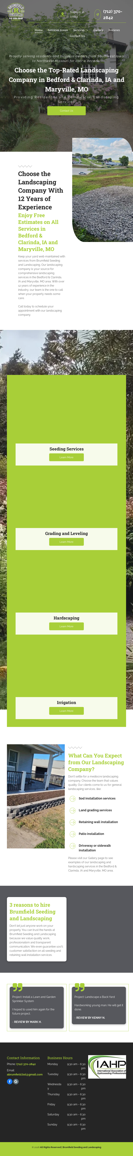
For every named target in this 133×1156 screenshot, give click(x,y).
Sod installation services (97, 798)
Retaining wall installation (98, 822)
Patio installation (91, 834)
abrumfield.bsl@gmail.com (25, 1074)
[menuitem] (38, 30)
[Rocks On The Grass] (102, 190)
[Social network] (16, 1082)
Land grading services (95, 810)
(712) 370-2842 (26, 1064)
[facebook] (9, 1082)
